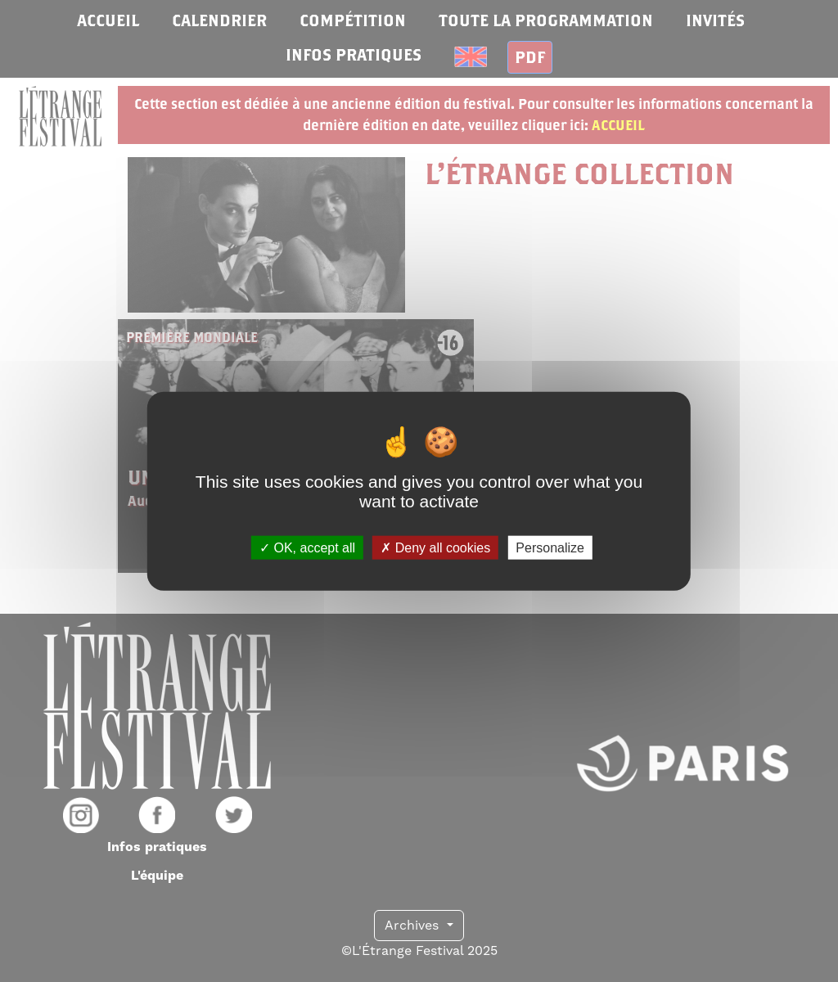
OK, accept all (307, 547)
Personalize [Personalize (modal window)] (550, 547)
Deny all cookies (435, 547)
